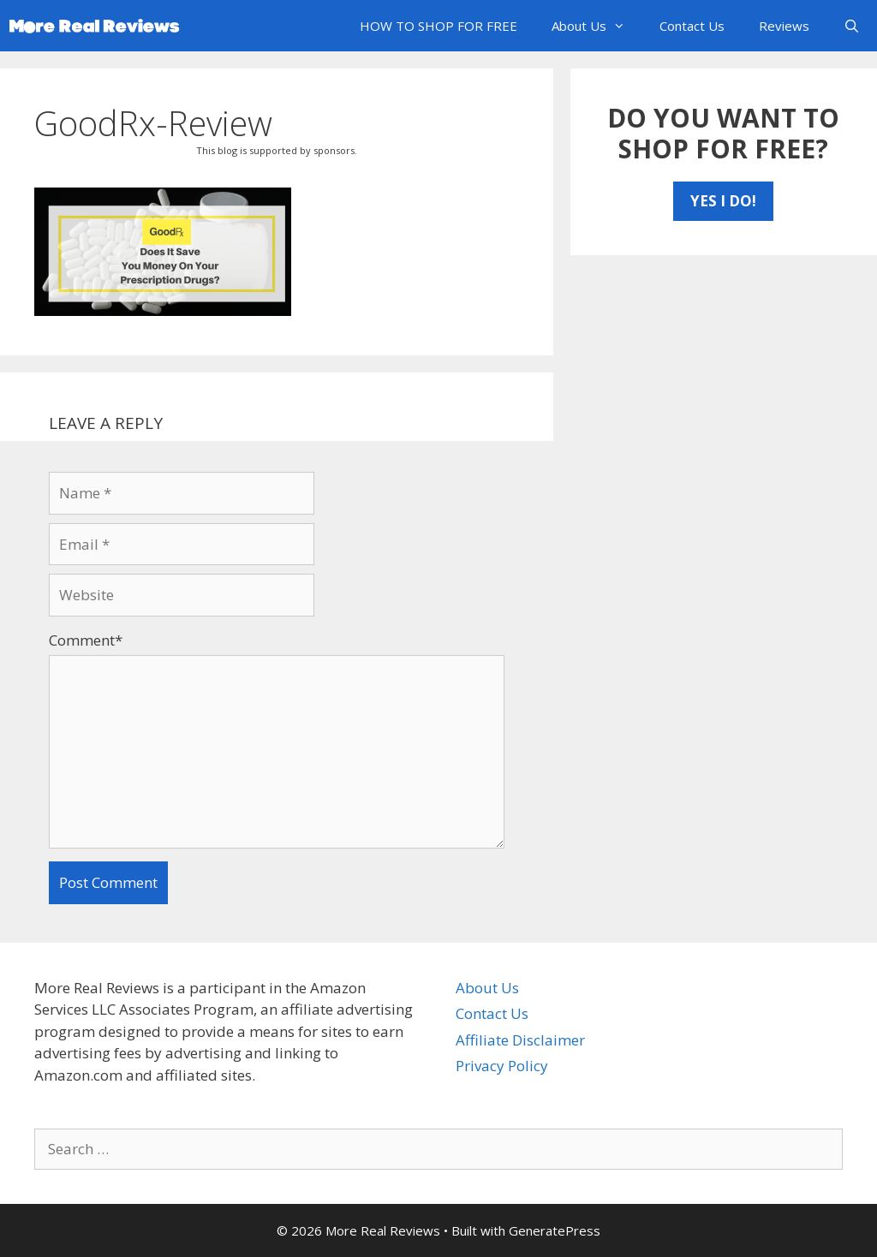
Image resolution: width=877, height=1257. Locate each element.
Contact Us (692, 25)
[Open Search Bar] (851, 25)
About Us (597, 25)
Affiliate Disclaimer (520, 1040)
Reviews (784, 25)
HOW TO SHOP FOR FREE (438, 25)
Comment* (85, 640)
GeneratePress (554, 1230)
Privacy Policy (502, 1065)
